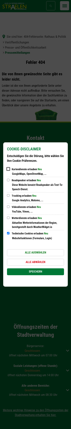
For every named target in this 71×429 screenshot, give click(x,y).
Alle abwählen (35, 262)
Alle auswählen (35, 252)
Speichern (35, 271)
